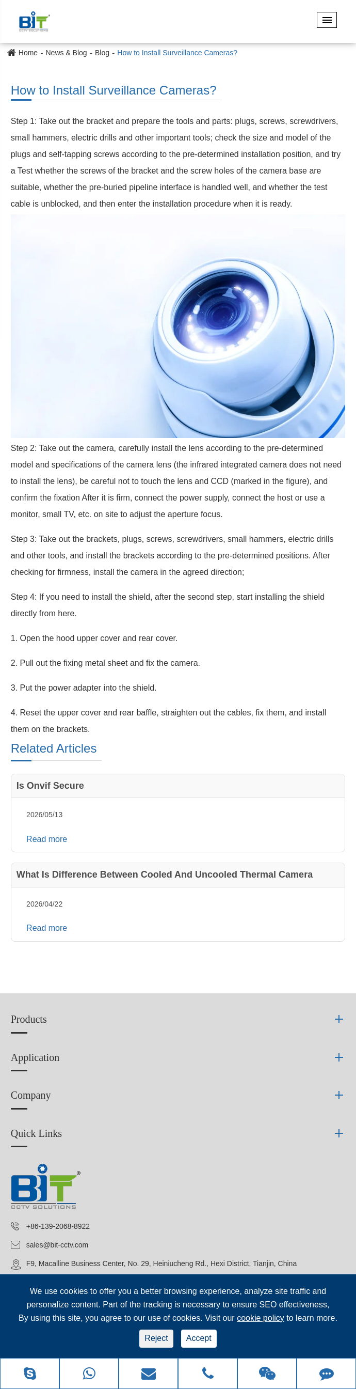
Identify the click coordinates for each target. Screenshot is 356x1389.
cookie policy (260, 1318)
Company (31, 1095)
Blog (102, 53)
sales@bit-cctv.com (57, 1245)
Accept (199, 1338)
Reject (156, 1338)
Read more (46, 839)
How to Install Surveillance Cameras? (177, 53)
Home (28, 53)
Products (29, 1019)
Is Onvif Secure (50, 786)
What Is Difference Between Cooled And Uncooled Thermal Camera (165, 874)
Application (35, 1057)
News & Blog (66, 53)
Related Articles (54, 748)
